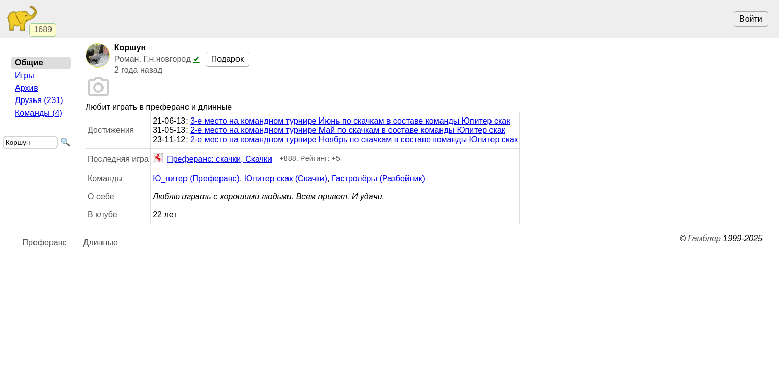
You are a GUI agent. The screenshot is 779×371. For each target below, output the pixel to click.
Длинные (100, 242)
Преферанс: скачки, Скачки (212, 159)
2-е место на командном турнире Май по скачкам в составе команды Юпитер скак (347, 130)
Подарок (227, 59)
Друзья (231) (39, 100)
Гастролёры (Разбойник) (378, 178)
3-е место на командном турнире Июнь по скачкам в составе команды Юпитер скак (350, 120)
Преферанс (45, 242)
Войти (751, 18)
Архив (26, 87)
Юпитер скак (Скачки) (285, 178)
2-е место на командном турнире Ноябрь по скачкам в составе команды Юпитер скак (354, 139)
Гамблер (704, 238)
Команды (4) (38, 113)
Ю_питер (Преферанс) (196, 178)
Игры (25, 75)
